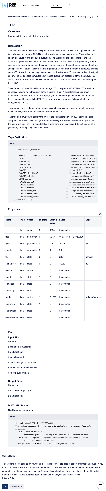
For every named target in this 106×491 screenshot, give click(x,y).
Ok (5, 486)
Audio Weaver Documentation (45, 17)
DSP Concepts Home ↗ (32, 5)
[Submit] (70, 5)
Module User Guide (67, 17)
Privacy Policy (8, 478)
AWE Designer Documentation (19, 17)
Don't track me (16, 486)
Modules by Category (85, 17)
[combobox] (85, 5)
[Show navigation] (100, 485)
